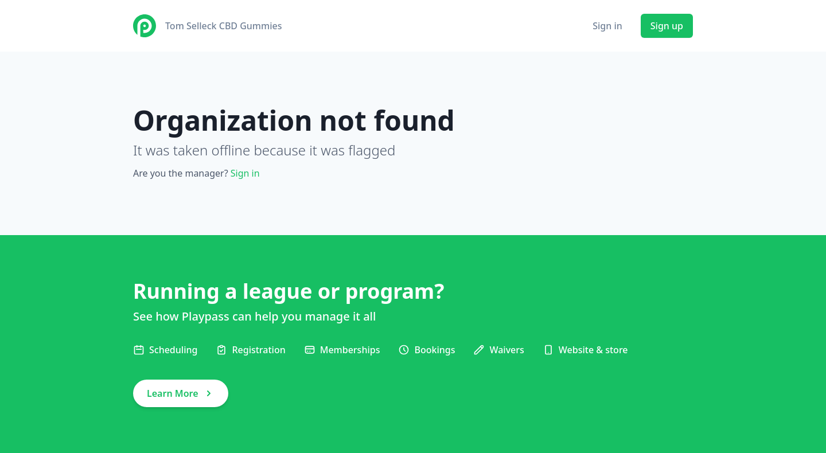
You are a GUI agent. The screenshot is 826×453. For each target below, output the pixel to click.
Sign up (666, 25)
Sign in (607, 25)
